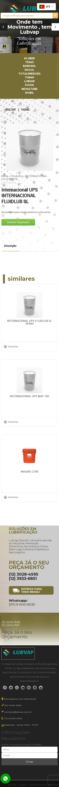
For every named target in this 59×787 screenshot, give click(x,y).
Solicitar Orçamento (18, 222)
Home (25, 109)
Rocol (29, 69)
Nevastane (29, 88)
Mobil (29, 92)
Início (4, 176)
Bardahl (29, 65)
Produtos (17, 176)
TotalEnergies (29, 73)
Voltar (10, 109)
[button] (55, 27)
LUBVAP (29, 81)
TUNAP (29, 77)
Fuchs (29, 85)
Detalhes (13, 346)
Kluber (29, 58)
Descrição (10, 246)
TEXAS (29, 62)
